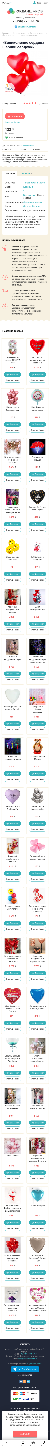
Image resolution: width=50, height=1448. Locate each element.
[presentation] (9, 173)
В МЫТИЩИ (27, 145)
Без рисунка (29, 195)
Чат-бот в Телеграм (27, 1369)
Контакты (44, 1446)
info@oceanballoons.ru (27, 1359)
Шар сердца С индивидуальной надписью (37, 360)
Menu (15, 1446)
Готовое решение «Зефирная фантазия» (12, 460)
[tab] (9, 173)
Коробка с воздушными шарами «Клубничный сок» (12, 612)
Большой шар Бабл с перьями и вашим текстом (12, 1208)
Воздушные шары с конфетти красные (37, 909)
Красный (28, 186)
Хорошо (25, 1434)
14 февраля (29, 182)
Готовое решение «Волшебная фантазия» (12, 959)
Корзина (33, 1446)
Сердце (27, 206)
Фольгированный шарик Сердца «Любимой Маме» (37, 1308)
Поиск (23, 1446)
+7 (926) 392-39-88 (35, 1363)
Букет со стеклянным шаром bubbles (38, 1058)
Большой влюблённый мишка (12, 859)
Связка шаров (12, 1155)
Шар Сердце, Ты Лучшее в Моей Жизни (12, 1009)
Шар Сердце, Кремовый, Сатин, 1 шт (37, 1258)
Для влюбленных (32, 202)
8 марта (41, 182)
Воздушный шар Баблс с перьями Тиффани (12, 1058)
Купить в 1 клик (12, 122)
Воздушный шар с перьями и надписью (12, 1308)
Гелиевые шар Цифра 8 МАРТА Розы (12, 360)
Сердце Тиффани (37, 1205)
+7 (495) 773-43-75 (25, 21)
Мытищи (5, 3)
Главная (5, 1446)
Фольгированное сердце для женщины (12, 1258)
